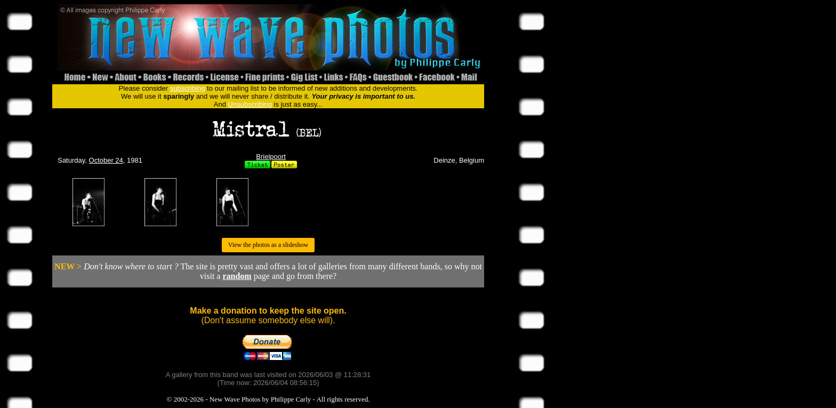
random (236, 276)
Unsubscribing (250, 104)
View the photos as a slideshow (268, 245)
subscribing (187, 88)
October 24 (106, 160)
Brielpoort (271, 157)
